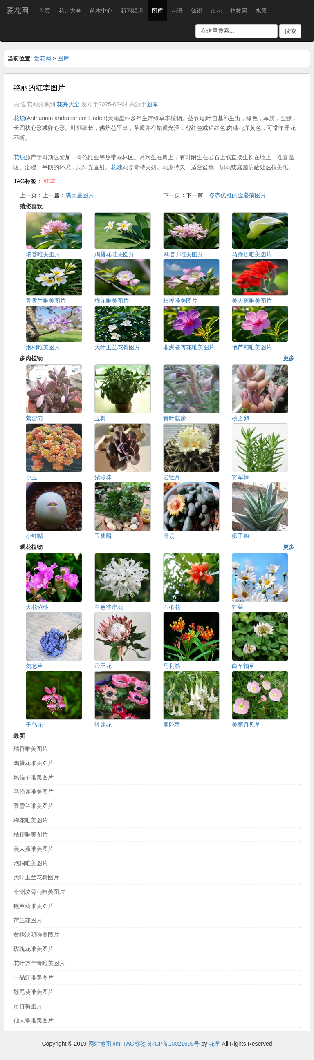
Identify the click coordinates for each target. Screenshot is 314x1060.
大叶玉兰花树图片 (36, 877)
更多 (288, 358)
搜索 (290, 31)
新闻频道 (132, 10)
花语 (177, 10)
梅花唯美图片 (30, 820)
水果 (261, 10)
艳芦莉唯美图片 (33, 906)
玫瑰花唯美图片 (33, 949)
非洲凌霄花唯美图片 (39, 891)
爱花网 (18, 11)
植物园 (238, 10)
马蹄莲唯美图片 (33, 791)
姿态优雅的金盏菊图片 (237, 195)
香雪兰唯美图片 (33, 806)
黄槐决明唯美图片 (36, 934)
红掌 (49, 181)
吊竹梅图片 (27, 1006)
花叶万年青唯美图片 (39, 963)
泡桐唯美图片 (30, 863)
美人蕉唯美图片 (33, 849)
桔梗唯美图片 (30, 834)
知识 (196, 10)
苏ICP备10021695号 (173, 1043)
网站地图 (99, 1043)
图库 (157, 10)
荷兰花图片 (27, 920)
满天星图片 (79, 195)
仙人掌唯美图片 (33, 1020)
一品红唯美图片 (33, 977)
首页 (44, 10)
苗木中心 (101, 10)
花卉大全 (69, 10)
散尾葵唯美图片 (33, 992)
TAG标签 (134, 1043)
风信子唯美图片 (33, 777)
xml (116, 1043)
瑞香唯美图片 (30, 748)
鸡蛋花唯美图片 (33, 763)
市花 (216, 10)
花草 (214, 1043)
